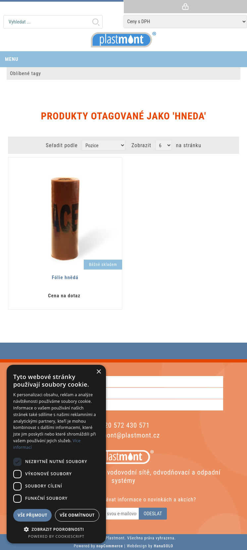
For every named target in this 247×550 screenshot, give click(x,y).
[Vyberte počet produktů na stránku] (163, 145)
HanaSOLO (163, 546)
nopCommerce (109, 546)
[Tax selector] (185, 21)
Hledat (95, 21)
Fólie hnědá (65, 277)
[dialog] (56, 454)
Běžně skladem (103, 264)
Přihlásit (185, 6)
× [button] (98, 371)
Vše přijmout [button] (32, 515)
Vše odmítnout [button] (77, 515)
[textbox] (53, 21)
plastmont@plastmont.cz (123, 435)
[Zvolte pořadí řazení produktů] (103, 145)
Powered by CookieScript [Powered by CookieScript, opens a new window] (56, 536)
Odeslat (153, 514)
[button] (56, 529)
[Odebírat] (110, 514)
